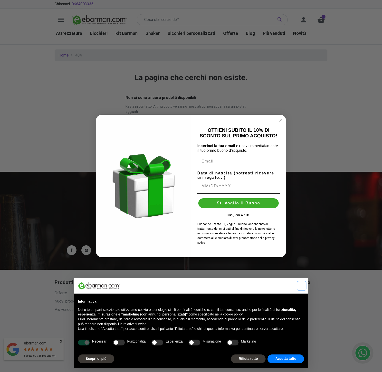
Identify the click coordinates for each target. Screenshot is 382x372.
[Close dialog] (281, 120)
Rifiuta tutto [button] (248, 359)
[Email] (238, 161)
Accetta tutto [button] (285, 359)
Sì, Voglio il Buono (238, 203)
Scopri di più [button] (96, 359)
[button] (302, 286)
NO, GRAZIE (238, 215)
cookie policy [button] (232, 314)
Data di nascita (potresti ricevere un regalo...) (235, 175)
